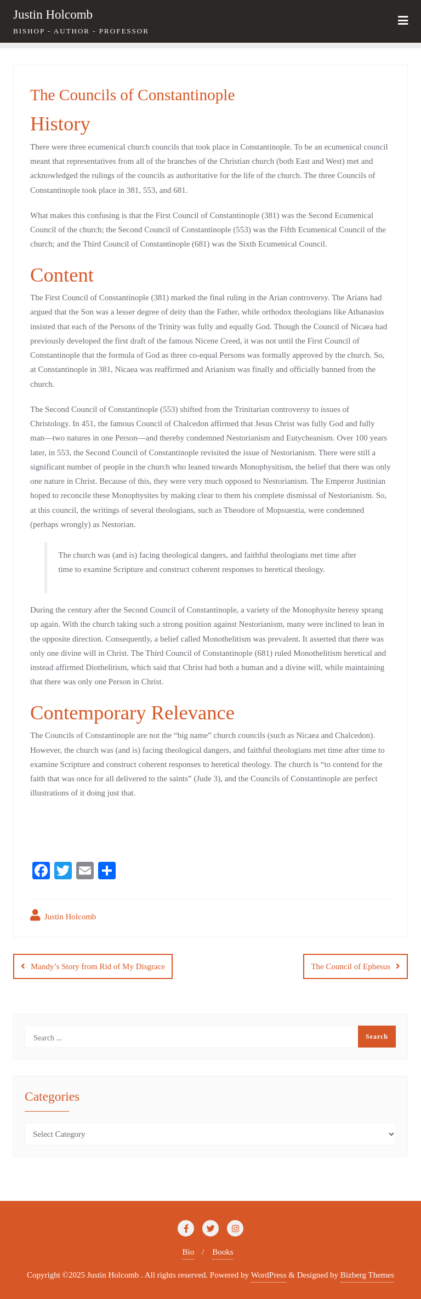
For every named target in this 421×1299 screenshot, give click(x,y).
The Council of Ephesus (350, 966)
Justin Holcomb (63, 915)
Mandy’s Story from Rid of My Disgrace (98, 966)
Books (222, 1252)
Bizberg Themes (367, 1275)
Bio (189, 1252)
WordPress (269, 1275)
